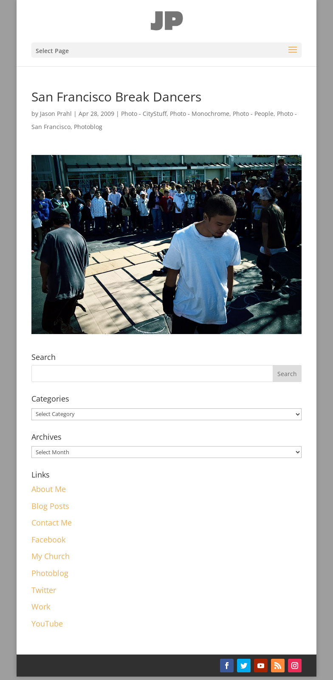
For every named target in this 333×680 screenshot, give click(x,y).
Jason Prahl (56, 114)
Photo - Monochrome (199, 114)
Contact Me (51, 522)
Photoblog (88, 127)
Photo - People (253, 114)
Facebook (48, 539)
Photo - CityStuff (143, 114)
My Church (50, 556)
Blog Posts (50, 506)
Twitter (43, 590)
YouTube (47, 623)
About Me (48, 489)
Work (40, 606)
